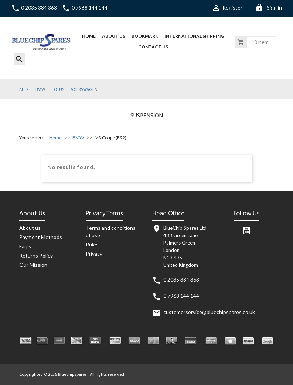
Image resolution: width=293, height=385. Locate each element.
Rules (92, 244)
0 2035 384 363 (34, 8)
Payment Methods (40, 237)
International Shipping (194, 36)
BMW (40, 90)
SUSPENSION (146, 116)
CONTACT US (153, 47)
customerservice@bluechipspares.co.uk (209, 312)
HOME (89, 36)
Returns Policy (36, 255)
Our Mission (33, 265)
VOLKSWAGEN (84, 90)
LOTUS (58, 90)
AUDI (24, 90)
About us (113, 36)
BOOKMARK (145, 36)
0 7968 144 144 (85, 8)
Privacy (94, 254)
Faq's (25, 246)
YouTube (246, 230)
